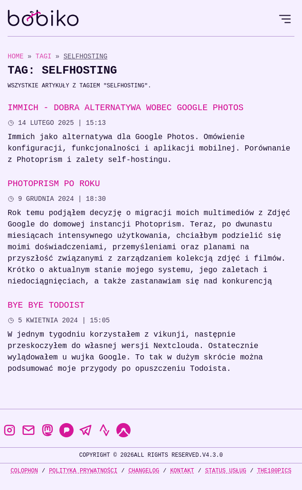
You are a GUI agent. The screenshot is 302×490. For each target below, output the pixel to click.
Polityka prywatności (83, 471)
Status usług (225, 471)
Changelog (143, 471)
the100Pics (274, 471)
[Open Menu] (284, 19)
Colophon (24, 471)
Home (16, 56)
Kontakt (182, 471)
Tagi (46, 56)
